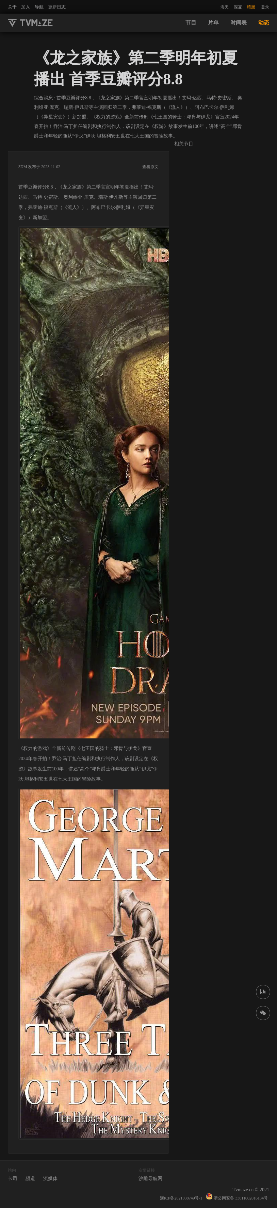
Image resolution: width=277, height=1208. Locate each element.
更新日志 (57, 7)
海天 (225, 7)
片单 (213, 23)
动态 (263, 23)
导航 (39, 7)
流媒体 (50, 1178)
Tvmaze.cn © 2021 (251, 1189)
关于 (12, 7)
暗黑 (251, 7)
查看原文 (150, 166)
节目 (190, 23)
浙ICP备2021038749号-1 (181, 1198)
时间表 (238, 23)
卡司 (12, 1178)
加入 (25, 7)
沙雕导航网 (150, 1178)
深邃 (238, 7)
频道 (30, 1178)
